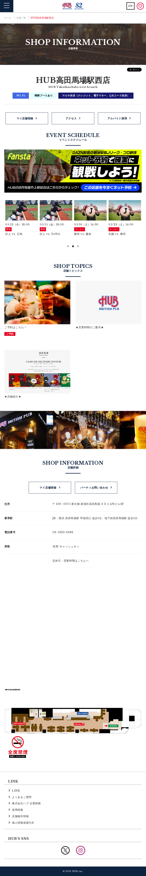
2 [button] (73, 246)
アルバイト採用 (117, 118)
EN (130, 6)
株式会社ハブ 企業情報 (26, 803)
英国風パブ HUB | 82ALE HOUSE (73, 6)
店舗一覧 (21, 17)
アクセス (71, 118)
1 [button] (68, 246)
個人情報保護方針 (23, 822)
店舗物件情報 (20, 816)
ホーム (8, 17)
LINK (16, 790)
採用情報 (17, 809)
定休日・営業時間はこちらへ (70, 560)
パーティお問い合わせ (94, 487)
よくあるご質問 (22, 797)
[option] (21, 218)
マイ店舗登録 (25, 118)
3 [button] (78, 246)
